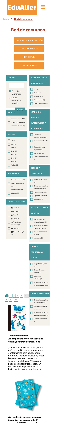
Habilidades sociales (41, 103)
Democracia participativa (41, 142)
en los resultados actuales (16, 100)
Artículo (16, 211)
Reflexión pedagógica (17, 185)
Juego (16, 218)
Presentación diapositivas (16, 223)
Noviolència (38, 96)
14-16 (14, 158)
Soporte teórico (17, 189)
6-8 (13, 144)
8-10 (13, 147)
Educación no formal (18, 122)
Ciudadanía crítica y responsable (39, 148)
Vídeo (16, 215)
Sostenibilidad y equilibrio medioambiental (41, 301)
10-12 (14, 151)
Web (16, 228)
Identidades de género (40, 181)
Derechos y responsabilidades (40, 136)
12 (16, 299)
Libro (16, 208)
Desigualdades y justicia (40, 265)
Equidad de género (40, 195)
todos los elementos (16, 92)
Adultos (14, 165)
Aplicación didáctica (18, 180)
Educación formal (18, 119)
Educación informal (18, 126)
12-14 (14, 154)
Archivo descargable (18, 233)
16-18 (14, 161)
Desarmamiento (39, 100)
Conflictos (37, 93)
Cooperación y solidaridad (38, 277)
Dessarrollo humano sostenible (39, 271)
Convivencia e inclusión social (40, 233)
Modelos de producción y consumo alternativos (41, 284)
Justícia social (39, 153)
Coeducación (38, 199)
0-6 (13, 140)
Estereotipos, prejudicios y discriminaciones (41, 187)
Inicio (6, 19)
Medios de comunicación (41, 158)
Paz (36, 89)
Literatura (15, 193)
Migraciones (38, 238)
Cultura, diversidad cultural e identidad (40, 221)
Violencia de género (40, 192)
